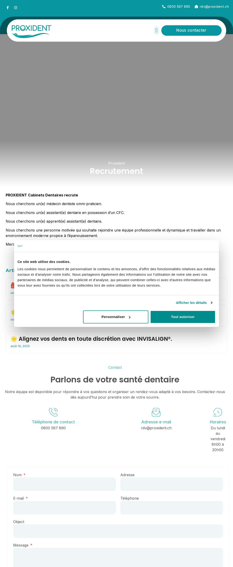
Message (24, 545)
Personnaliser (115, 317)
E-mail (22, 498)
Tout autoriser (183, 317)
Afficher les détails (191, 303)
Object (21, 521)
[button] (156, 30)
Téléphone (132, 498)
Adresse (130, 475)
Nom (20, 475)
